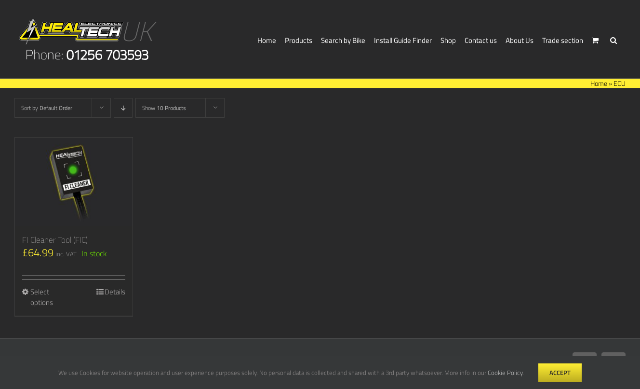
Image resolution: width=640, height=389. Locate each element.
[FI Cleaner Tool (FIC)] (74, 182)
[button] (613, 39)
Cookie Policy (505, 372)
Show (164, 107)
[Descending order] (123, 108)
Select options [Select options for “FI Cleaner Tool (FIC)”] (41, 297)
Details (115, 292)
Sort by (46, 107)
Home (598, 83)
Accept (560, 372)
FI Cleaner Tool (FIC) (55, 240)
